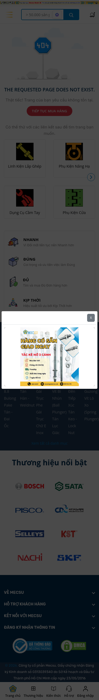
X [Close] (91, 317)
